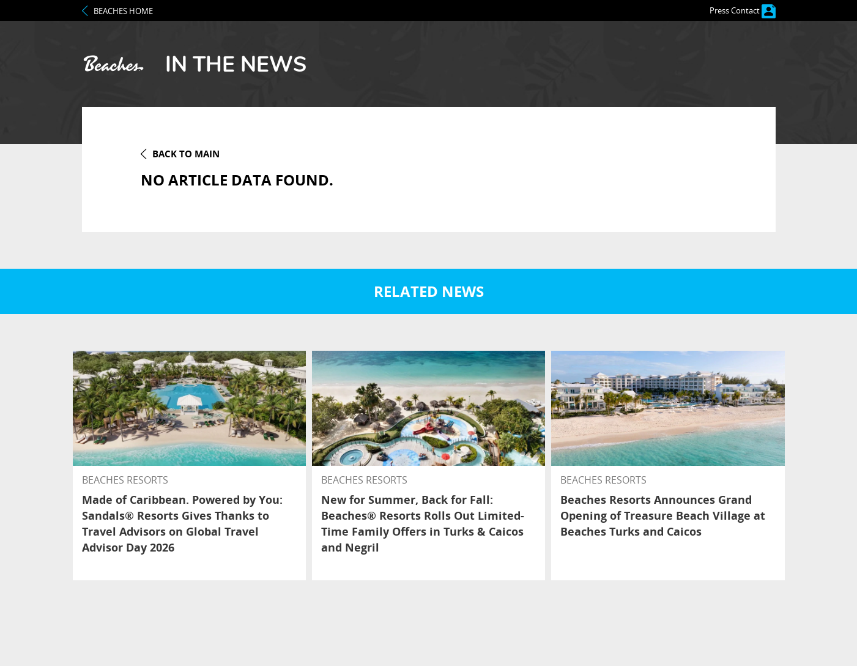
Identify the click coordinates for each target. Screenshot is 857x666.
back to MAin (186, 154)
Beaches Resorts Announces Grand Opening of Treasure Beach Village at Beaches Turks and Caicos (662, 515)
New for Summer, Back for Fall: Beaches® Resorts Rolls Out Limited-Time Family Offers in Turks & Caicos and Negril (422, 523)
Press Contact (743, 10)
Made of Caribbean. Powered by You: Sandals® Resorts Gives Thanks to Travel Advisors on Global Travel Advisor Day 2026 (182, 523)
